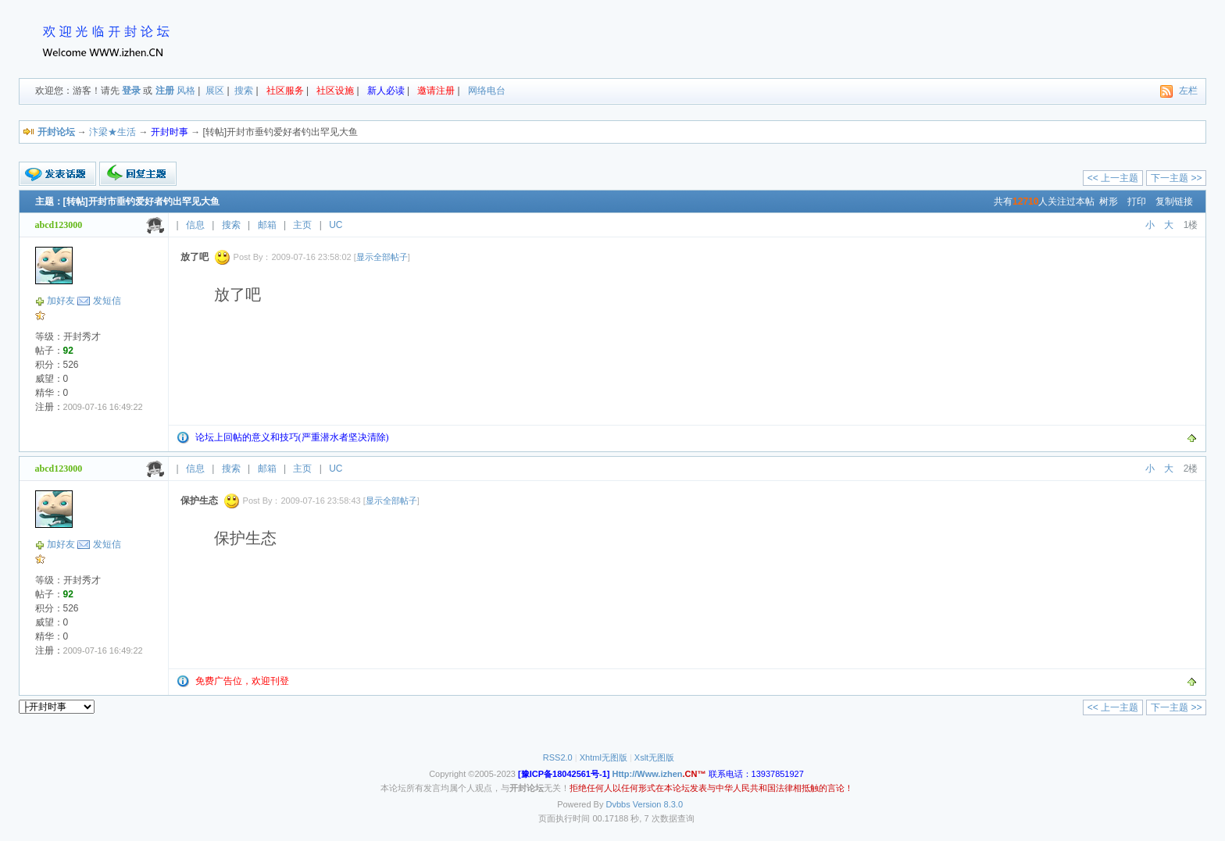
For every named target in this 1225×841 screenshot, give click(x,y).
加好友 (61, 300)
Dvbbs (618, 804)
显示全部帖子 (382, 257)
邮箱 (267, 224)
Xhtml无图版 (603, 757)
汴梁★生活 (112, 132)
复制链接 (1174, 201)
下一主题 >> (1176, 178)
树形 (1108, 201)
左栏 (1188, 90)
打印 (1136, 201)
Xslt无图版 (654, 757)
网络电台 (486, 90)
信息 (195, 224)
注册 (164, 90)
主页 (302, 224)
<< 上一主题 (1113, 178)
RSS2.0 (558, 757)
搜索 (243, 90)
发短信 (107, 300)
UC (335, 224)
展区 (214, 90)
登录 (131, 90)
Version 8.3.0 (658, 804)
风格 (186, 90)
